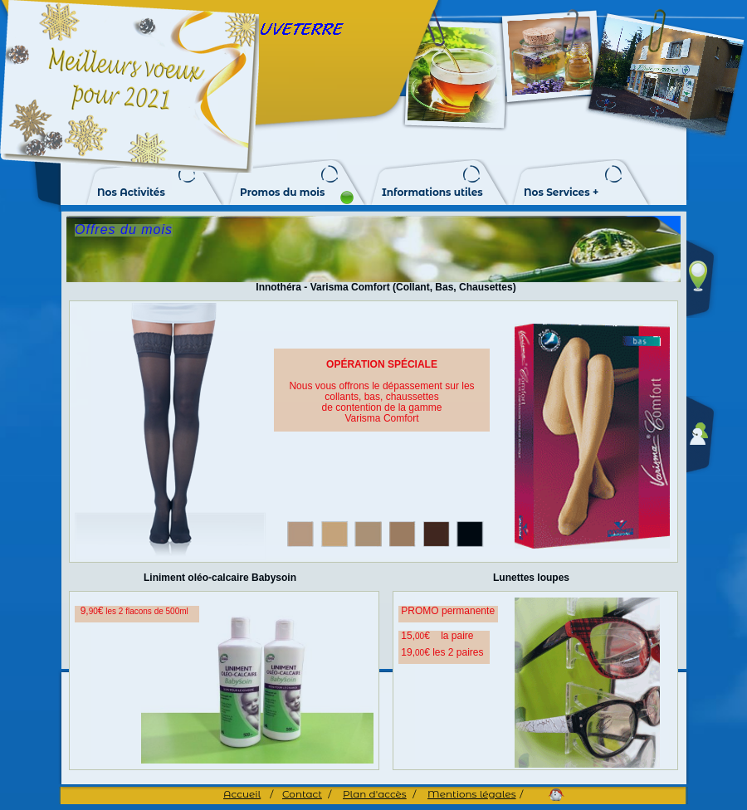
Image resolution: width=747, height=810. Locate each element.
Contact (302, 793)
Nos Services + (561, 192)
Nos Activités (131, 192)
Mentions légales (471, 793)
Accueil (242, 793)
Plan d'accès (375, 793)
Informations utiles (432, 192)
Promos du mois (282, 192)
